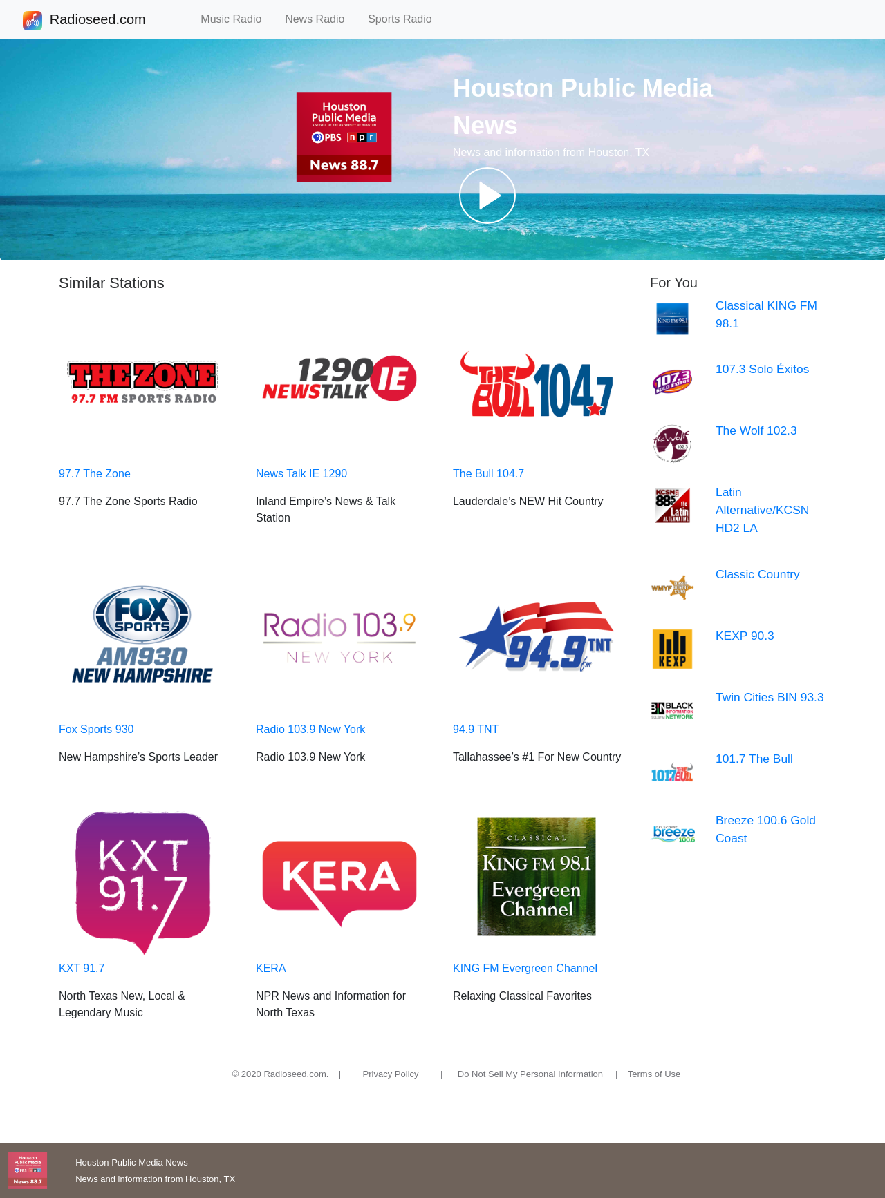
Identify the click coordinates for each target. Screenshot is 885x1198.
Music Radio (237, 19)
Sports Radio (406, 19)
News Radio (321, 19)
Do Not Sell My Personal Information (530, 1074)
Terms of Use (654, 1074)
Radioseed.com (97, 20)
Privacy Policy (391, 1074)
